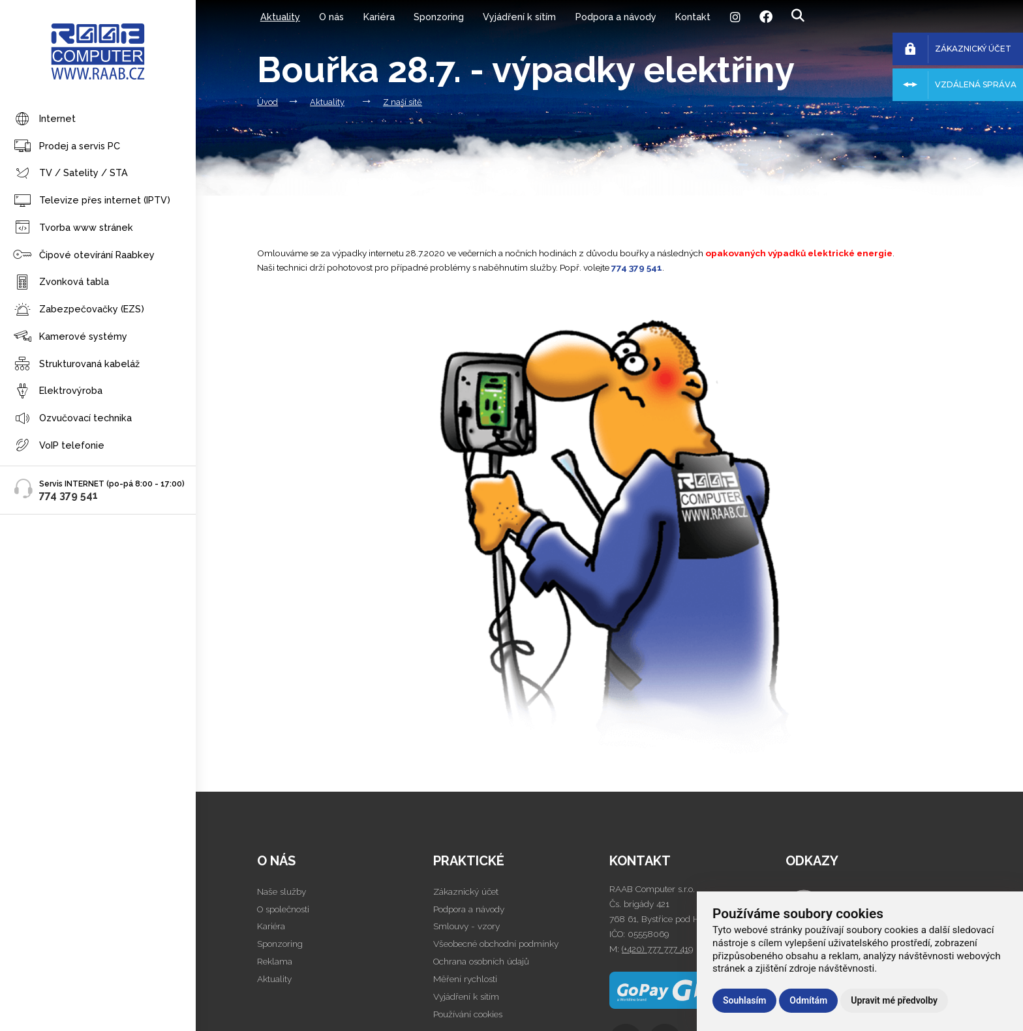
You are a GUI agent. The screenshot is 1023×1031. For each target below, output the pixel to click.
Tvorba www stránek (73, 227)
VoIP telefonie (58, 445)
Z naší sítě (402, 102)
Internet (44, 119)
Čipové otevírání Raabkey (84, 255)
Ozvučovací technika (72, 419)
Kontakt (692, 16)
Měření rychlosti (465, 979)
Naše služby (281, 891)
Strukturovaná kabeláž (76, 364)
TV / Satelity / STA (70, 173)
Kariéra (379, 16)
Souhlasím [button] (744, 1000)
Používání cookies (467, 1014)
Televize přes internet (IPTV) (91, 201)
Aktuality (280, 16)
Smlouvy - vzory (466, 926)
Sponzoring (439, 16)
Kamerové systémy (70, 336)
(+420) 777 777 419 (657, 949)
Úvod (267, 102)
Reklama (274, 961)
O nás (331, 16)
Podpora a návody (615, 16)
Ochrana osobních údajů (481, 961)
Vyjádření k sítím (519, 16)
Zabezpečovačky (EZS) (78, 310)
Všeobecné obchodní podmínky (495, 943)
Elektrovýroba (57, 391)
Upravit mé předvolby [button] (894, 1000)
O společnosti (283, 909)
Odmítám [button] (808, 1000)
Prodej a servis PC (66, 146)
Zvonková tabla (61, 282)
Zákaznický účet (465, 891)
